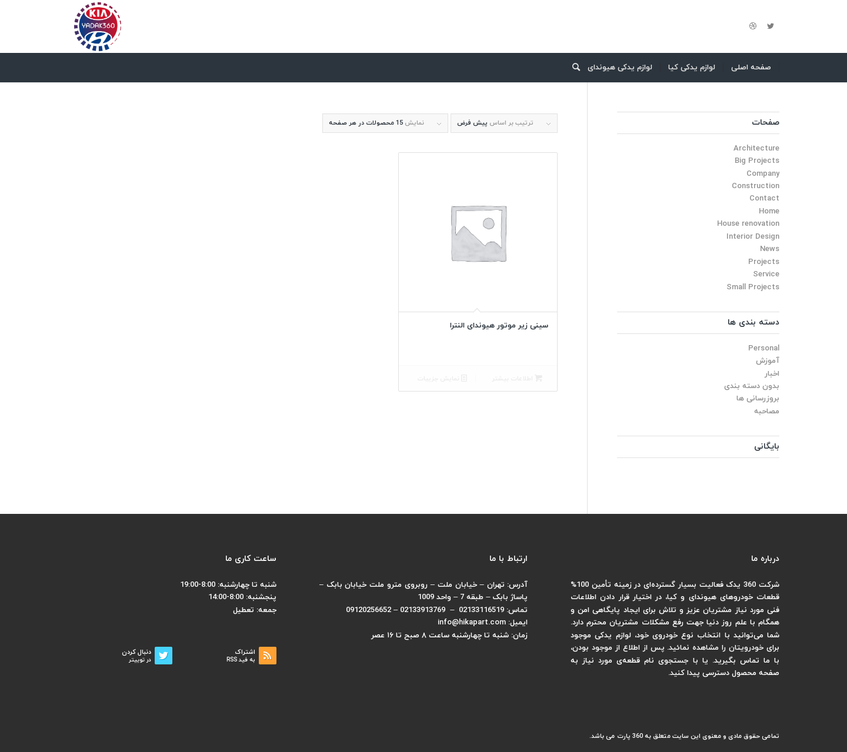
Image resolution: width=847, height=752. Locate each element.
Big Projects (757, 161)
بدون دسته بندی (751, 386)
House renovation (748, 224)
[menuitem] (751, 67)
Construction (755, 186)
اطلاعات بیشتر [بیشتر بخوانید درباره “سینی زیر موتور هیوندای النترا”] (517, 379)
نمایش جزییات (442, 379)
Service (766, 274)
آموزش (767, 361)
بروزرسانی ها (757, 398)
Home (769, 211)
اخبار (772, 374)
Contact (764, 198)
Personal (763, 348)
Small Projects (752, 287)
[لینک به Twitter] (770, 26)
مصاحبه (766, 411)
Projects (763, 262)
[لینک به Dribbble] (753, 26)
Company (762, 174)
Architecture (756, 148)
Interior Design (752, 237)
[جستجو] (572, 67)
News (769, 249)
